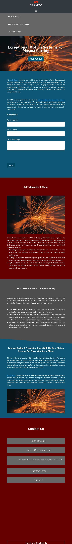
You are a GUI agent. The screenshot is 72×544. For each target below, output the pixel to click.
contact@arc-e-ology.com (19, 24)
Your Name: (12, 120)
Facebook (38, 480)
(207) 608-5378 (14, 16)
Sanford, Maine (14, 32)
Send (11, 165)
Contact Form (39, 471)
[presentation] (22, 156)
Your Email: (12, 130)
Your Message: (13, 139)
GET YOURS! (36, 59)
